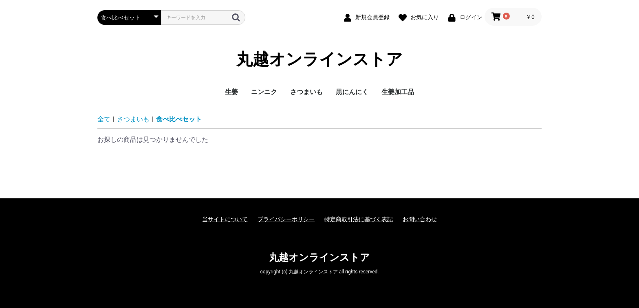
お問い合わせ (420, 219)
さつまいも (306, 92)
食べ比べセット (179, 119)
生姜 (231, 92)
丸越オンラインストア (319, 59)
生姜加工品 (397, 92)
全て (103, 119)
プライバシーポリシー (286, 219)
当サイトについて (225, 219)
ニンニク (264, 92)
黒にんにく (352, 92)
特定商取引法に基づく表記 (358, 219)
